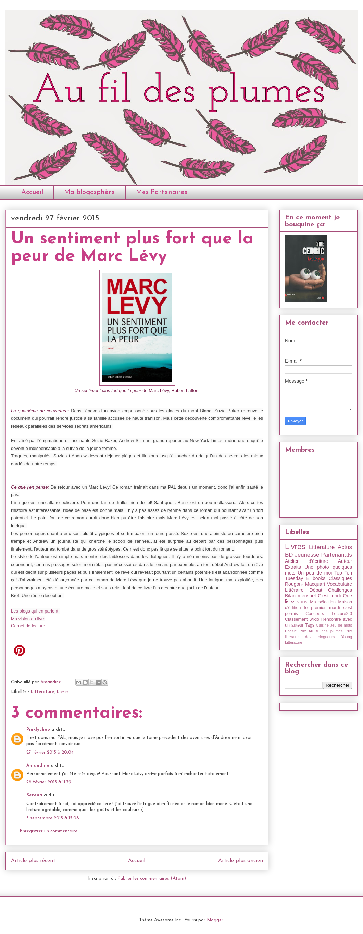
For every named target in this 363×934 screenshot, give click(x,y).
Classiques (340, 578)
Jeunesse (307, 555)
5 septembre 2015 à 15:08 (52, 818)
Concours (314, 613)
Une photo (316, 567)
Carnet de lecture (28, 625)
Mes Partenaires (161, 192)
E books (315, 578)
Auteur (345, 561)
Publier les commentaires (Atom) (151, 878)
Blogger (215, 920)
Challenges (340, 590)
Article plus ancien (240, 860)
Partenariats (336, 555)
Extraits (293, 567)
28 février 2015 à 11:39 (48, 782)
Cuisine (322, 625)
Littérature (42, 692)
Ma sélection (323, 601)
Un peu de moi (315, 573)
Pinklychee (38, 729)
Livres (63, 692)
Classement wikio (302, 619)
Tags (309, 625)
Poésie (291, 631)
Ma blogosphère (89, 192)
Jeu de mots (341, 625)
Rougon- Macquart (305, 584)
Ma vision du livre (28, 618)
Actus (345, 547)
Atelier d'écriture (306, 561)
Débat (316, 590)
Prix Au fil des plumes (321, 631)
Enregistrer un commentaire (48, 831)
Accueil (32, 192)
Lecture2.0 (341, 613)
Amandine (37, 765)
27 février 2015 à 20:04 (50, 752)
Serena (34, 795)
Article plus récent (33, 860)
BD (289, 555)
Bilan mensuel (300, 595)
